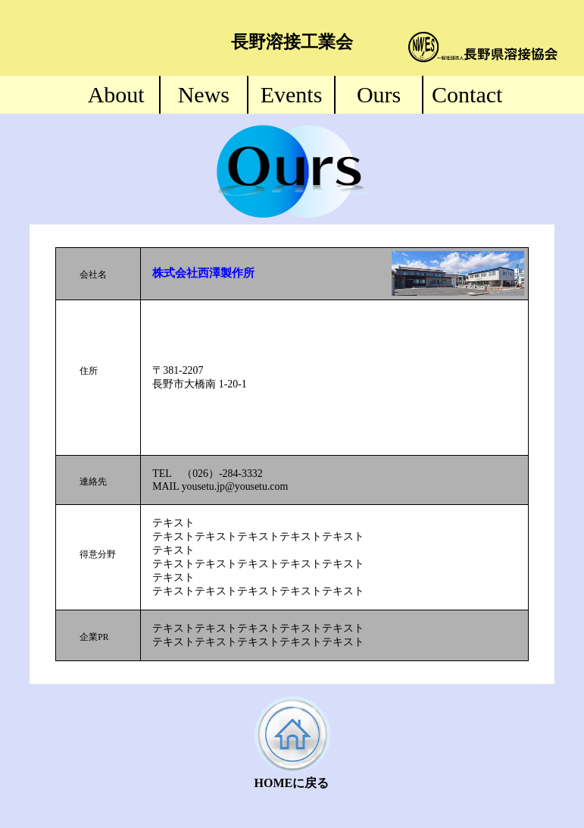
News (204, 94)
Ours (379, 94)
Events (292, 94)
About (116, 94)
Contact (467, 94)
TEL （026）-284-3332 (207, 473)
